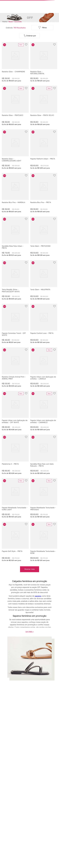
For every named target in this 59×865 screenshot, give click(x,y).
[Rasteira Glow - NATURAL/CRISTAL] (43, 62)
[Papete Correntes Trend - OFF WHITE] (15, 323)
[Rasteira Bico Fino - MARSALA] (15, 193)
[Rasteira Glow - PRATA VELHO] (43, 105)
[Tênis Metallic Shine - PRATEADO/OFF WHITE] (15, 280)
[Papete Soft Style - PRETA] (15, 541)
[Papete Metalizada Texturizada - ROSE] (43, 541)
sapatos (38, 596)
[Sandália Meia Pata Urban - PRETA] (15, 236)
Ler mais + (30, 631)
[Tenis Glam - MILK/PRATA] (43, 280)
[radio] (28, 27)
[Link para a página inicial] (4, 21)
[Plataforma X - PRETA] (15, 454)
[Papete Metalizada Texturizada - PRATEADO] (43, 498)
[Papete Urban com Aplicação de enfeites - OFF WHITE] (15, 411)
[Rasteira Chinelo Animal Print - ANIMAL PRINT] (15, 367)
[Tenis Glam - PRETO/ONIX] (43, 236)
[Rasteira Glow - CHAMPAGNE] (15, 62)
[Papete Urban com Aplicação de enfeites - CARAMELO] (43, 411)
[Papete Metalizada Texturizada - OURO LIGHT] (15, 498)
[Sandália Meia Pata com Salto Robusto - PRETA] (43, 454)
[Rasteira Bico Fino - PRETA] (43, 193)
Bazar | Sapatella (15, 21)
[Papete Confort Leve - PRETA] (43, 323)
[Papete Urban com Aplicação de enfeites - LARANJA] (43, 367)
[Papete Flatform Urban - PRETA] (43, 149)
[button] (15, 62)
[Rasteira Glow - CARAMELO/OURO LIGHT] (15, 149)
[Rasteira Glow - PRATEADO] (15, 105)
